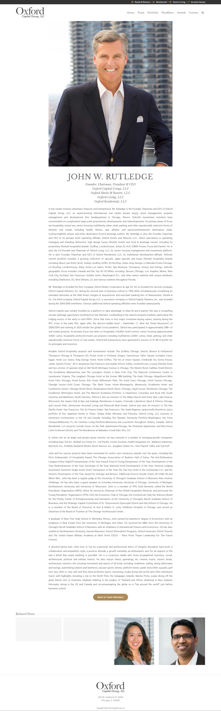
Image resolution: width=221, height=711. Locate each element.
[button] (202, 12)
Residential (159, 2)
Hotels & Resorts (141, 2)
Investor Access (196, 2)
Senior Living (177, 2)
